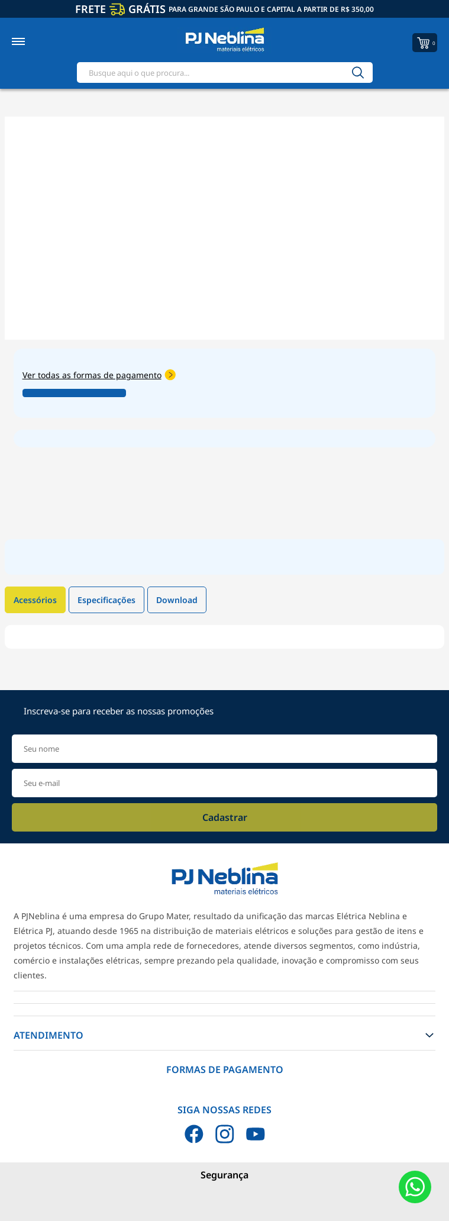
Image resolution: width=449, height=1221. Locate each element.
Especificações (106, 599)
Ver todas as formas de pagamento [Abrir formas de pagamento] (99, 375)
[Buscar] (358, 72)
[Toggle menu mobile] (31, 41)
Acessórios (35, 599)
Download (177, 599)
